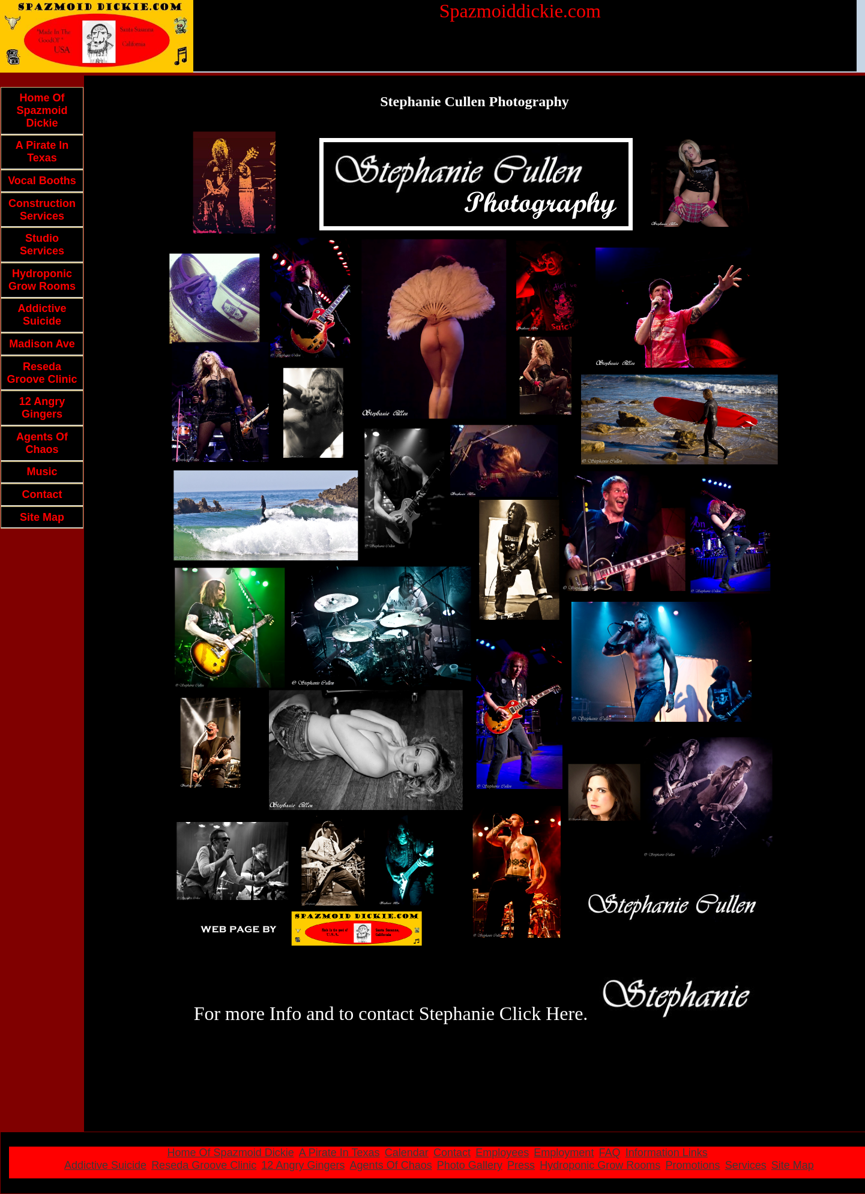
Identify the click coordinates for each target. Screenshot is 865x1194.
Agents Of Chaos (42, 443)
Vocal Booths (42, 181)
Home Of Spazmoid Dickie (41, 110)
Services (746, 1165)
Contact (42, 494)
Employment (564, 1153)
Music (41, 472)
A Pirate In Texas (42, 151)
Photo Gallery (469, 1165)
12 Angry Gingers (42, 407)
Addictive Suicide (41, 314)
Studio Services (42, 244)
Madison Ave (42, 344)
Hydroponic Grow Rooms (42, 280)
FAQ (610, 1153)
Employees (502, 1153)
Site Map (42, 517)
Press (521, 1165)
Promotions (692, 1165)
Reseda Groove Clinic (42, 373)
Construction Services (42, 209)
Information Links (666, 1153)
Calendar (407, 1153)
